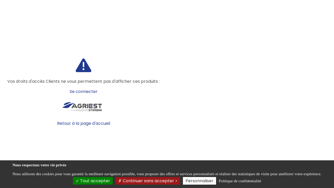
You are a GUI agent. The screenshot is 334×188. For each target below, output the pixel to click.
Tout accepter (93, 181)
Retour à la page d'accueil (83, 123)
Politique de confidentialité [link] (240, 181)
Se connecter (84, 92)
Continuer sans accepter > (147, 181)
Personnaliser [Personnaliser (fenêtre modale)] (199, 181)
